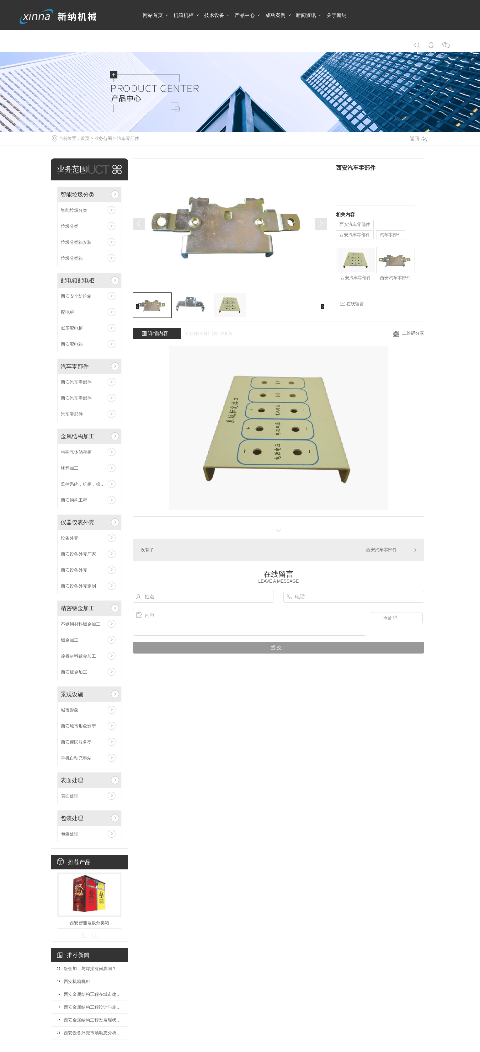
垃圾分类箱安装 (76, 242)
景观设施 (72, 694)
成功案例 (275, 15)
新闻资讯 (306, 15)
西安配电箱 (72, 344)
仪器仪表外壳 (77, 522)
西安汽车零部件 (76, 382)
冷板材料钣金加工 (78, 656)
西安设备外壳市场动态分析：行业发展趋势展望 (92, 1032)
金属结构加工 (77, 436)
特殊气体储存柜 (76, 452)
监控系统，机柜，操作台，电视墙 (89, 484)
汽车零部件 (128, 138)
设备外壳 (69, 538)
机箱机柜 (183, 15)
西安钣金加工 (74, 672)
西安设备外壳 (74, 570)
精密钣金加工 (77, 608)
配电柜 (67, 312)
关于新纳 (337, 15)
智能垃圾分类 (77, 194)
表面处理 (72, 780)
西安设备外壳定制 (78, 586)
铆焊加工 (69, 468)
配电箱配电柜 (77, 280)
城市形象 (69, 710)
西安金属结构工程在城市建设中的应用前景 (92, 994)
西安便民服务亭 (76, 742)
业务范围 (103, 138)
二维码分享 (413, 333)
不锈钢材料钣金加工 (80, 624)
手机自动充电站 (76, 758)
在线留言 (352, 304)
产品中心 (245, 15)
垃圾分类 (69, 226)
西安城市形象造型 (78, 726)
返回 (418, 138)
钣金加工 (69, 640)
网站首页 (153, 15)
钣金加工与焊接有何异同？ (90, 968)
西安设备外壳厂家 (78, 554)
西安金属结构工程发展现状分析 (92, 1020)
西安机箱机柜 (77, 981)
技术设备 (214, 15)
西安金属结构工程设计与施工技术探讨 (92, 1007)
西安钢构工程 (74, 500)
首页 (85, 138)
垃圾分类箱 (72, 258)
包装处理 (72, 818)
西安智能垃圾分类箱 (89, 922)
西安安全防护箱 (76, 296)
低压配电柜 (72, 328)
